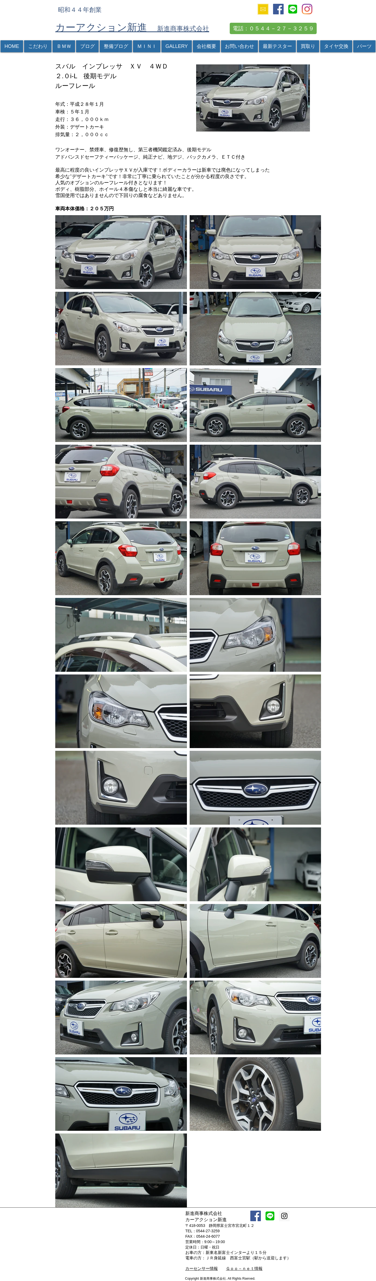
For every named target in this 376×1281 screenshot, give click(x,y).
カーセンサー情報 (201, 1268)
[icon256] (292, 9)
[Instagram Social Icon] (284, 1216)
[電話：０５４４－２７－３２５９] (273, 28)
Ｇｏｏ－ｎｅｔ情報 (244, 1268)
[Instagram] (307, 9)
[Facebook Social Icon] (278, 9)
